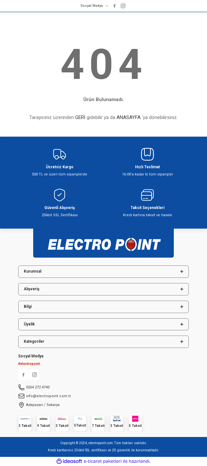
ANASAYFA (129, 117)
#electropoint (29, 364)
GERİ (80, 117)
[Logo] (103, 241)
